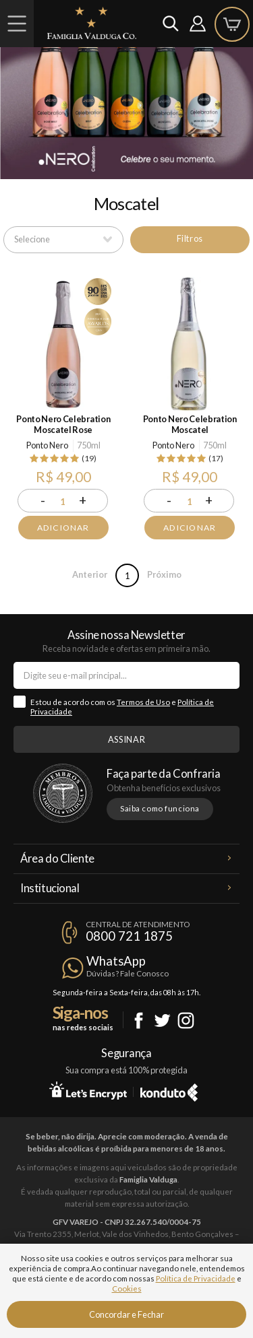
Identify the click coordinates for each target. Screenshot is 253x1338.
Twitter (162, 1020)
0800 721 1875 (129, 936)
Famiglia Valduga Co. (91, 23)
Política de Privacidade (195, 1278)
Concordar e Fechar (126, 1314)
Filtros (190, 238)
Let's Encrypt (88, 1090)
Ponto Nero (47, 445)
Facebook (138, 1020)
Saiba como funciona (160, 808)
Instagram (185, 1020)
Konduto (169, 1090)
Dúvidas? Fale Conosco (127, 973)
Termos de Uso (143, 702)
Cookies (127, 1288)
